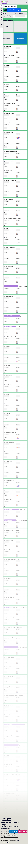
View (18, 10)
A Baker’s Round (8, 834)
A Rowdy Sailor (5, 839)
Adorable (12, 839)
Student (13, 831)
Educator (23, 831)
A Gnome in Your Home (11, 837)
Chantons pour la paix (7, 833)
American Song (5, 840)
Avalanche (13, 840)
